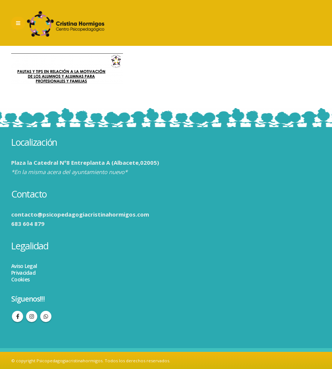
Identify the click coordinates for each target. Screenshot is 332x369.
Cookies (20, 279)
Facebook (17, 316)
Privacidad (23, 272)
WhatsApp (45, 316)
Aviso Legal (24, 265)
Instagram (31, 316)
